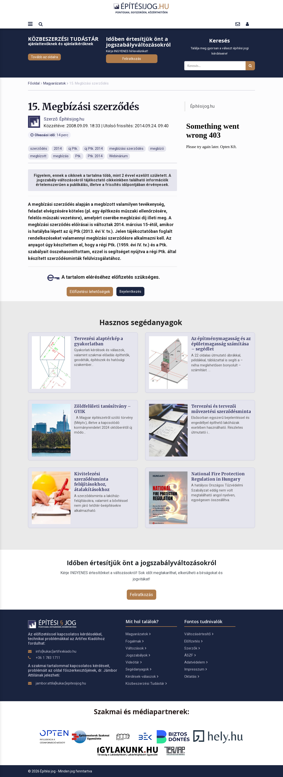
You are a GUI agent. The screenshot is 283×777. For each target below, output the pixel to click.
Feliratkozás (131, 59)
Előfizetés (193, 641)
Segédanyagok (138, 669)
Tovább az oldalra (44, 57)
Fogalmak (134, 641)
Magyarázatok (54, 83)
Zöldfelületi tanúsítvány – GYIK (102, 409)
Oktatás (191, 676)
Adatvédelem (195, 662)
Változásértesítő (198, 634)
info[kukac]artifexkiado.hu (56, 651)
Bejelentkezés (130, 291)
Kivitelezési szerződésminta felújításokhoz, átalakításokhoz (91, 481)
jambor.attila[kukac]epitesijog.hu (61, 683)
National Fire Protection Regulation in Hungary (218, 476)
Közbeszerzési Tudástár (146, 683)
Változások (136, 648)
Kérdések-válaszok (142, 676)
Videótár (134, 662)
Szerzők (192, 648)
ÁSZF (190, 655)
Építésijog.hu (202, 106)
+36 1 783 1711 (48, 658)
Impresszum (195, 669)
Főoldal (34, 83)
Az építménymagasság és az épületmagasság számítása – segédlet (221, 344)
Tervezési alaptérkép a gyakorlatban (98, 341)
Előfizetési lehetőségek (90, 291)
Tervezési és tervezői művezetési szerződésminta (221, 409)
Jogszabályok (138, 655)
